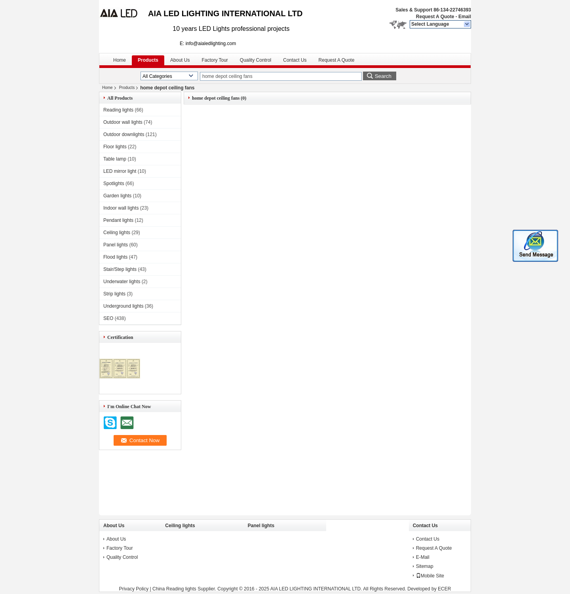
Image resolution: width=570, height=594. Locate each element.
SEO (108, 318)
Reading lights (118, 110)
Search (383, 76)
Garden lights (117, 196)
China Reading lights (174, 589)
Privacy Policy (134, 589)
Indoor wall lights (121, 208)
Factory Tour (214, 60)
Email (464, 16)
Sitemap (424, 566)
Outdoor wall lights (122, 122)
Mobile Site (430, 576)
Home (119, 60)
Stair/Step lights (120, 269)
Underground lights (123, 306)
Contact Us (294, 60)
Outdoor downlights (123, 134)
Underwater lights (121, 281)
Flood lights (115, 257)
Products (148, 60)
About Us (180, 60)
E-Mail (422, 557)
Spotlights (113, 183)
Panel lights (115, 245)
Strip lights (114, 294)
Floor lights (115, 146)
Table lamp (114, 159)
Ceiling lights (116, 232)
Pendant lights (118, 220)
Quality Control (255, 60)
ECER (444, 589)
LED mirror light (119, 171)
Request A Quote (435, 16)
